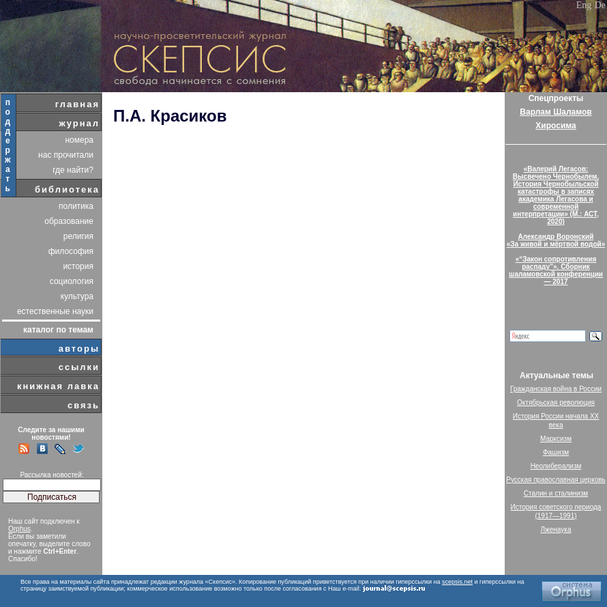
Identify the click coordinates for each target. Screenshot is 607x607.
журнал (79, 123)
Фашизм (556, 452)
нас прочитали (65, 155)
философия (70, 251)
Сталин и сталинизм (556, 493)
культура (77, 296)
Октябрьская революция (556, 402)
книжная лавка (58, 386)
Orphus (19, 529)
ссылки (79, 367)
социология (71, 281)
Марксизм (556, 438)
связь (84, 405)
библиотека (67, 189)
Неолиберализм (556, 466)
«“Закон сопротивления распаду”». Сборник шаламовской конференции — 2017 (556, 270)
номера (79, 140)
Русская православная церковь (556, 479)
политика (76, 206)
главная (77, 104)
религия (78, 236)
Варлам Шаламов (555, 112)
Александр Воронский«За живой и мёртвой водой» (556, 240)
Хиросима (555, 125)
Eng (584, 5)
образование (68, 221)
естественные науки (55, 311)
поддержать (8, 145)
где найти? (73, 170)
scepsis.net (457, 581)
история (78, 266)
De (600, 5)
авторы (79, 348)
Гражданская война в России (556, 389)
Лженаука (556, 529)
